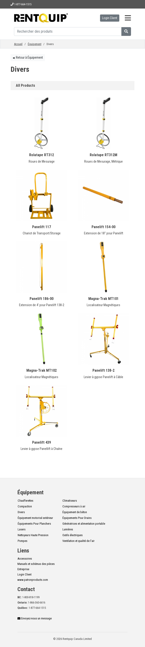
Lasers (21, 529)
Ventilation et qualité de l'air (78, 541)
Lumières (67, 529)
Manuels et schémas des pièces (36, 564)
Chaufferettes (25, 500)
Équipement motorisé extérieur (35, 518)
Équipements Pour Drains (77, 518)
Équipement (34, 44)
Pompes (22, 541)
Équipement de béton (74, 512)
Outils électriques (72, 535)
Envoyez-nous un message (34, 618)
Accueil (18, 44)
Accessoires (24, 558)
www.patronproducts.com (32, 579)
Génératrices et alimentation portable (83, 523)
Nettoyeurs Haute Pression (33, 535)
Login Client (109, 18)
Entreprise (23, 569)
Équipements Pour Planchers (34, 523)
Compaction (25, 506)
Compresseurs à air (73, 506)
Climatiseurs (69, 500)
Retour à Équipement (28, 57)
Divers (21, 512)
